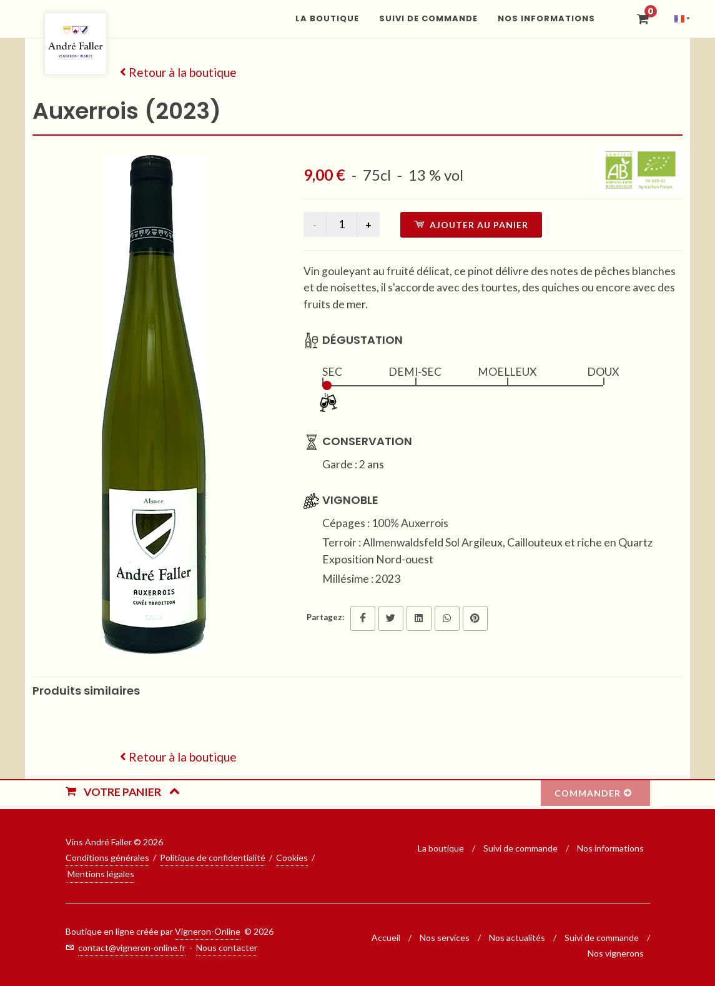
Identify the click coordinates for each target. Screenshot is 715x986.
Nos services (445, 937)
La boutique (442, 848)
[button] (679, 18)
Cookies (292, 857)
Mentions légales (100, 873)
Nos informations (610, 848)
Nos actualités (517, 937)
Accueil (386, 937)
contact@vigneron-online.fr (131, 947)
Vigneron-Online (207, 931)
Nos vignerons (616, 953)
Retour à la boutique (178, 72)
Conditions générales (107, 857)
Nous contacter (226, 947)
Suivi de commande (521, 848)
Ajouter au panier (471, 224)
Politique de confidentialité (212, 857)
